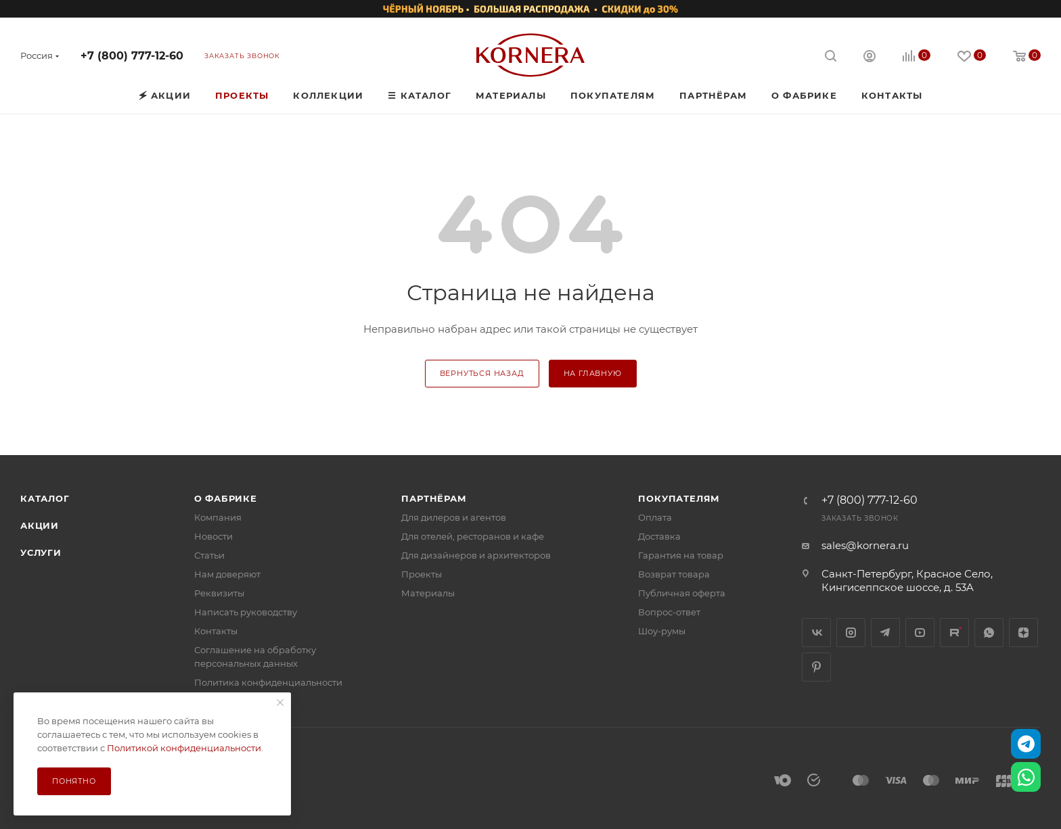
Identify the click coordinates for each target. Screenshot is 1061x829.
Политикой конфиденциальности (184, 747)
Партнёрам (433, 498)
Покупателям (679, 498)
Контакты (216, 630)
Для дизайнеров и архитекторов (476, 555)
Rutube (954, 632)
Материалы (428, 593)
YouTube (919, 632)
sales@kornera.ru (865, 545)
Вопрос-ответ (669, 612)
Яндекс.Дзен (1023, 632)
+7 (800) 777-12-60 (132, 55)
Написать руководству (245, 612)
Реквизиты (219, 593)
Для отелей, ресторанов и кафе (472, 536)
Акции (39, 525)
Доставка (659, 536)
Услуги (41, 552)
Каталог (45, 498)
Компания (218, 517)
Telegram (885, 632)
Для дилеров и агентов (453, 517)
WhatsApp (988, 632)
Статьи (209, 555)
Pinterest (816, 667)
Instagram (850, 632)
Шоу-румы (661, 630)
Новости (213, 536)
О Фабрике (225, 498)
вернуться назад (482, 373)
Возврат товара (674, 574)
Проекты (421, 574)
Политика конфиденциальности (268, 682)
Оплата (655, 517)
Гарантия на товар (680, 555)
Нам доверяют (227, 574)
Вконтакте (816, 632)
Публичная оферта (681, 593)
